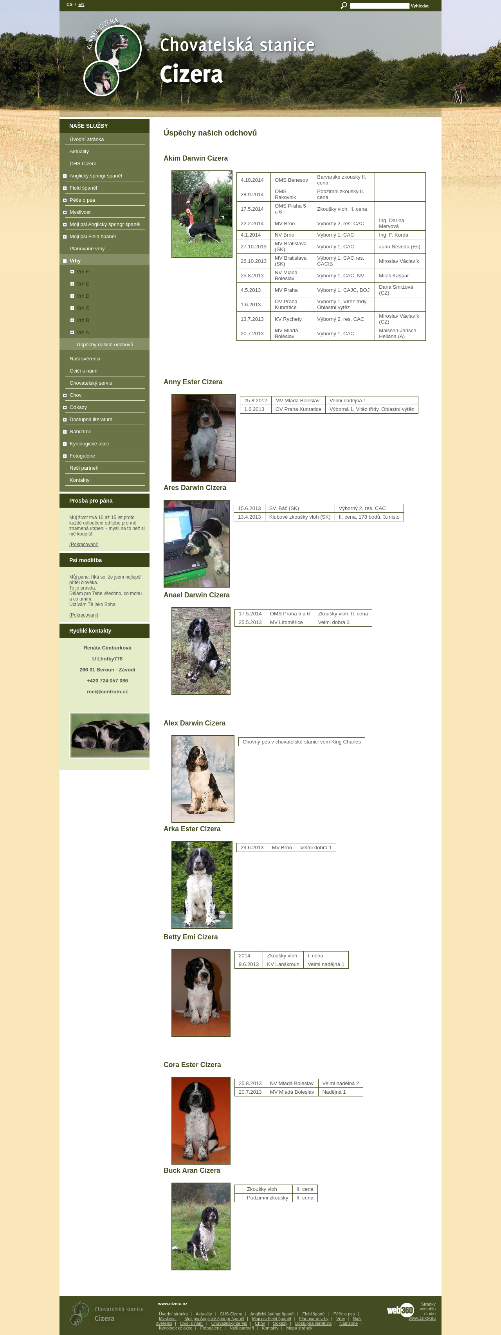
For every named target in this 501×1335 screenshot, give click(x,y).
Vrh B (75, 320)
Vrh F (75, 272)
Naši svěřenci (105, 360)
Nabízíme (103, 433)
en (81, 4)
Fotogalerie (103, 457)
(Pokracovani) (83, 615)
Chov (103, 396)
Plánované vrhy (105, 250)
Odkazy (103, 408)
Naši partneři (105, 469)
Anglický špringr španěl (103, 177)
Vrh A (75, 332)
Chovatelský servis (105, 384)
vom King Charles (340, 742)
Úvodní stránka (105, 140)
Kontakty (105, 481)
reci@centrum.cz (107, 692)
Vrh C (75, 308)
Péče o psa (103, 201)
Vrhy (71, 261)
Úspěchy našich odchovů (105, 344)
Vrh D (75, 296)
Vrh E (75, 284)
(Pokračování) (84, 544)
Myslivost (103, 213)
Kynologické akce (103, 445)
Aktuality (105, 152)
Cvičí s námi (105, 372)
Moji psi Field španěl (103, 237)
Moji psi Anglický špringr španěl (103, 225)
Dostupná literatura (103, 420)
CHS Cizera (105, 165)
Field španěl (103, 189)
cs (69, 4)
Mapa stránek (300, 1328)
